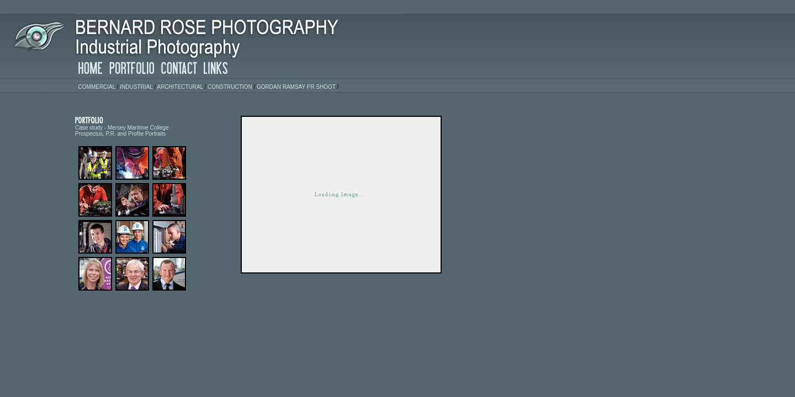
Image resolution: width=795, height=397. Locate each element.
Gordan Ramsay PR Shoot (296, 87)
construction (230, 87)
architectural (180, 87)
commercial (96, 87)
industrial (136, 87)
